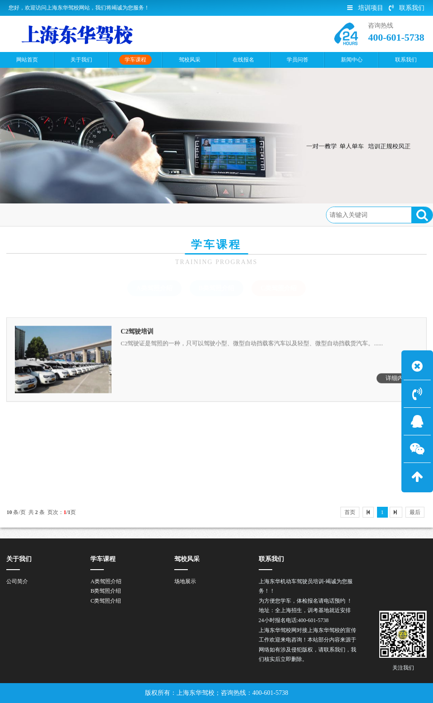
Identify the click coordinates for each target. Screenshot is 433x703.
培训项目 (365, 8)
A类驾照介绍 (154, 288)
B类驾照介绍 (216, 288)
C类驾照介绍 (118, 214)
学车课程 (75, 214)
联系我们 (406, 8)
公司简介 (17, 581)
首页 (45, 214)
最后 (415, 512)
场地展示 (185, 581)
